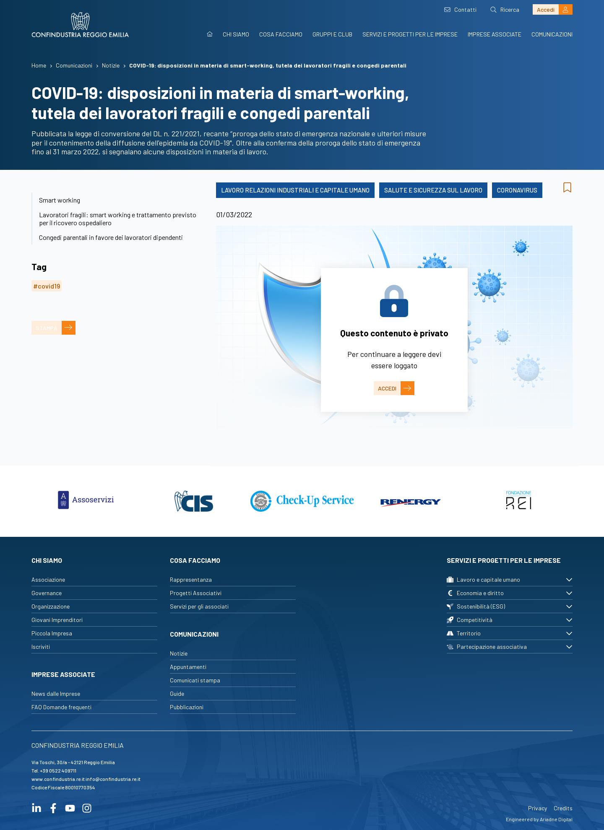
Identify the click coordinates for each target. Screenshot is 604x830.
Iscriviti (40, 646)
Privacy (537, 808)
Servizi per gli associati (199, 606)
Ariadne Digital (556, 819)
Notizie (178, 653)
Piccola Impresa (51, 633)
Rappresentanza (191, 579)
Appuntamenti (188, 666)
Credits (563, 808)
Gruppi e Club (332, 34)
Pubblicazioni (186, 706)
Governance (46, 592)
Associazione (48, 579)
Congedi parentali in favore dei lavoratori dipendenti (111, 237)
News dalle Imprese (55, 693)
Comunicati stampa (195, 680)
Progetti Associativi (195, 592)
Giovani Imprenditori (57, 619)
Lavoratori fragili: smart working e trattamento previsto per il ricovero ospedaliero (117, 218)
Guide (177, 693)
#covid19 (46, 286)
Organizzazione (50, 606)
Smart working (59, 200)
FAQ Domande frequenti (61, 706)
